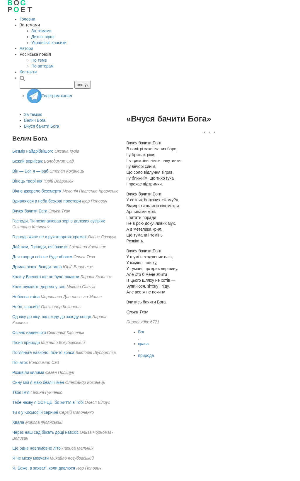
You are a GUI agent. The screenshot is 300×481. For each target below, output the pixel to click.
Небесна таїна (26, 296)
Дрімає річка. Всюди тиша (37, 266)
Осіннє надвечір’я (29, 332)
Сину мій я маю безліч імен (38, 382)
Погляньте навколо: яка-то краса (43, 352)
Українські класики (49, 42)
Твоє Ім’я (20, 392)
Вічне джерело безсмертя (36, 191)
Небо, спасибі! (26, 306)
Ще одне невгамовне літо (36, 448)
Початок (20, 362)
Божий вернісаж (27, 161)
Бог (141, 332)
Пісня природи (26, 342)
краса (143, 343)
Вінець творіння (27, 181)
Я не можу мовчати (30, 458)
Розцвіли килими (28, 372)
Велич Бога (34, 120)
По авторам (42, 66)
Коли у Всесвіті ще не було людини (45, 276)
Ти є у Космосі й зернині (35, 412)
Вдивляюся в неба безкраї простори (46, 201)
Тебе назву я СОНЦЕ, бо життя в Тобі (47, 402)
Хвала (18, 422)
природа (146, 355)
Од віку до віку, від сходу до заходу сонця (51, 316)
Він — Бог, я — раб (30, 171)
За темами (41, 30)
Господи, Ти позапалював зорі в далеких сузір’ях (58, 221)
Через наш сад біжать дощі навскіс (45, 432)
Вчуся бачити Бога (41, 126)
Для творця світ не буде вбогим (42, 256)
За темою (33, 114)
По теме (39, 60)
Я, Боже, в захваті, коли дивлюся (43, 468)
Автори (26, 48)
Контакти (28, 72)
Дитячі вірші (42, 36)
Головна (27, 19)
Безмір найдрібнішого (32, 151)
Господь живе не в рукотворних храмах (49, 236)
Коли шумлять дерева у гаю (38, 286)
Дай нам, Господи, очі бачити (39, 246)
